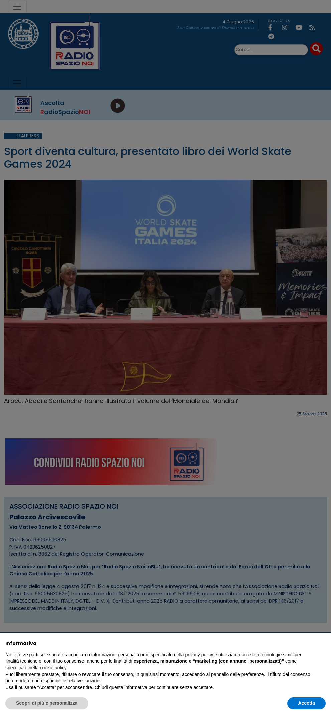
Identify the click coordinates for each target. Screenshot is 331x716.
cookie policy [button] (53, 667)
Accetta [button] (306, 703)
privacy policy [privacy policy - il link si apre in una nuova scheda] (199, 654)
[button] (322, 643)
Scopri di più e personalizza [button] (46, 703)
